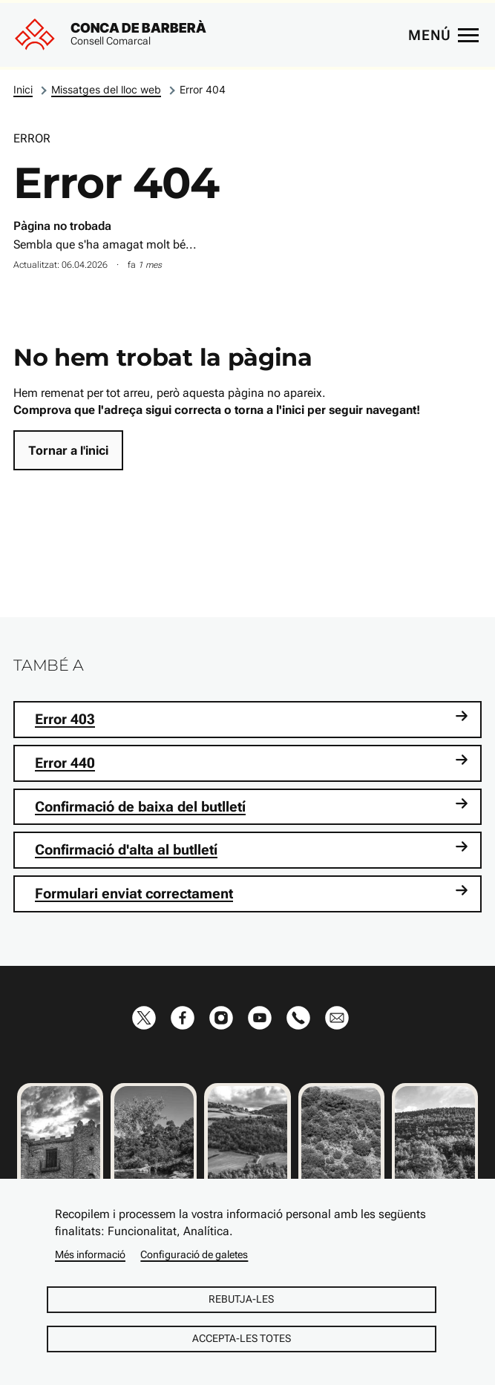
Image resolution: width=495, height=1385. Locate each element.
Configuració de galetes (194, 1254)
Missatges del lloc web (106, 89)
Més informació (90, 1254)
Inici (23, 89)
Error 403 (251, 718)
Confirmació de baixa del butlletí (251, 806)
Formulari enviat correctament (251, 893)
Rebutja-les (241, 1299)
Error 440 (251, 762)
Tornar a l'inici (68, 450)
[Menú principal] (443, 35)
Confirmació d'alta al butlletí (251, 849)
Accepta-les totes (241, 1338)
